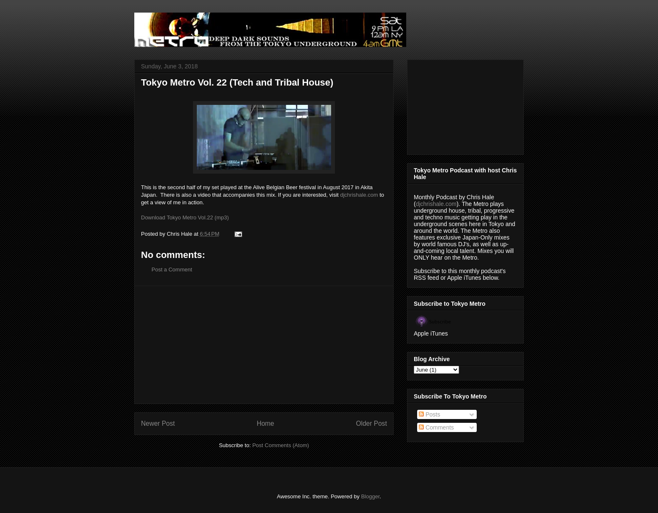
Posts (429, 414)
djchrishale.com (359, 195)
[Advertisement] (264, 344)
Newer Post (158, 423)
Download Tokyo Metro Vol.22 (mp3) (185, 217)
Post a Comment (171, 269)
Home (265, 423)
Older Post (371, 423)
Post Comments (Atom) (280, 445)
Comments (436, 427)
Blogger (370, 496)
